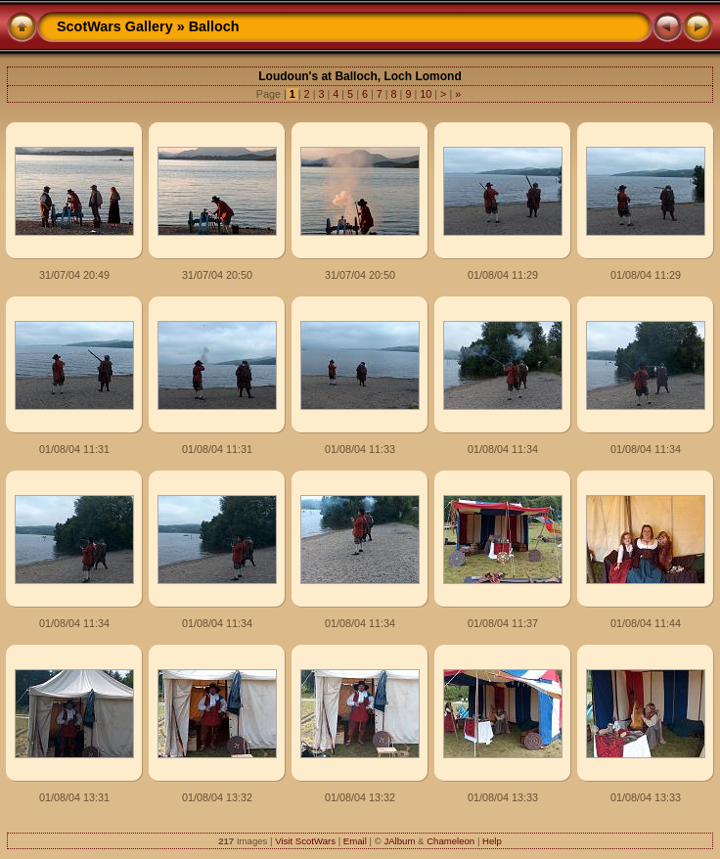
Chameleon (450, 841)
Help (492, 841)
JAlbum (399, 841)
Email (355, 841)
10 (425, 94)
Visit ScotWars (305, 841)
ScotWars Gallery (115, 26)
